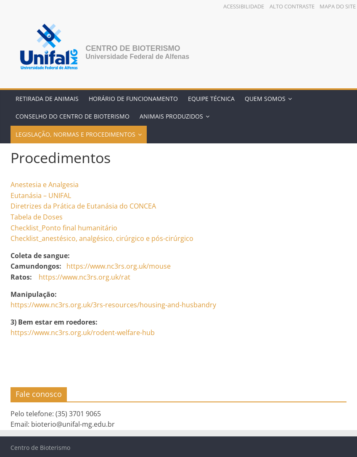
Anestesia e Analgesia (45, 184)
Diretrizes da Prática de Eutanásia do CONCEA (83, 206)
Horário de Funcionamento (133, 99)
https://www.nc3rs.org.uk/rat (84, 277)
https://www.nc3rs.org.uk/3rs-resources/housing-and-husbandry (113, 304)
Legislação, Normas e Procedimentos (75, 134)
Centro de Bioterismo (132, 48)
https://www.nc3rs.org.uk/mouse (118, 266)
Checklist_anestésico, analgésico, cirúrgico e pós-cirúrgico (102, 238)
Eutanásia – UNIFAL (41, 195)
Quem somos (265, 99)
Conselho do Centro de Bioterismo (73, 116)
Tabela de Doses (37, 217)
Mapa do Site (338, 6)
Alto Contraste (292, 6)
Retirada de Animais (47, 99)
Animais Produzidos (171, 116)
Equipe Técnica (211, 99)
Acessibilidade (243, 6)
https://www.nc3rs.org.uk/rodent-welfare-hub (83, 332)
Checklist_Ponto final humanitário (64, 227)
